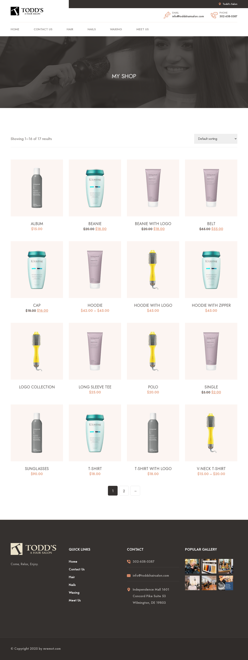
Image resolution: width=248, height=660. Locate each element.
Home (15, 29)
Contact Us (43, 29)
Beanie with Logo (153, 227)
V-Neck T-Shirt (211, 472)
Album (37, 227)
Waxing (116, 29)
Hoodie (95, 308)
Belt (211, 227)
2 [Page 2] (124, 491)
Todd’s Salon (230, 4)
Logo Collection (37, 390)
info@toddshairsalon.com (188, 16)
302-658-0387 (228, 16)
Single (211, 390)
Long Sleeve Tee (95, 390)
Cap (36, 308)
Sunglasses (37, 472)
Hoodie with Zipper (211, 308)
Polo (153, 390)
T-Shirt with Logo (153, 472)
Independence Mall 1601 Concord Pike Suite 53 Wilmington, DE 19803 (151, 596)
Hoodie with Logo (153, 308)
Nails (92, 29)
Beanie (95, 227)
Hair (70, 29)
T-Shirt (95, 472)
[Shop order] (215, 139)
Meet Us (142, 29)
